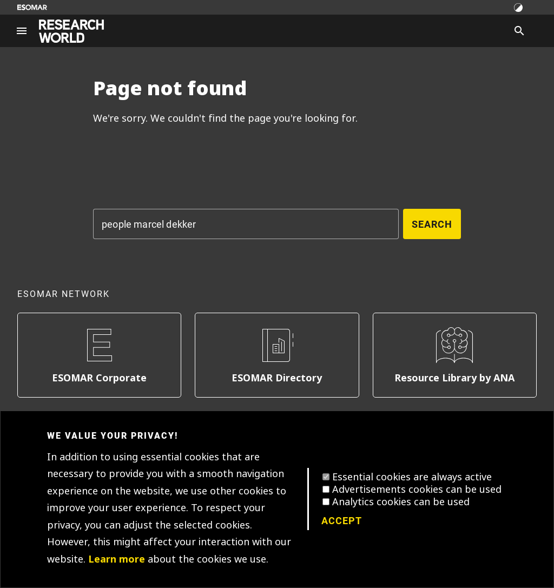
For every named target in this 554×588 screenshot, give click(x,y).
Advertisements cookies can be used (417, 490)
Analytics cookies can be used (401, 502)
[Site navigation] (21, 31)
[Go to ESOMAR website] (32, 7)
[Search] (519, 31)
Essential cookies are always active (412, 477)
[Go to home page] (71, 31)
